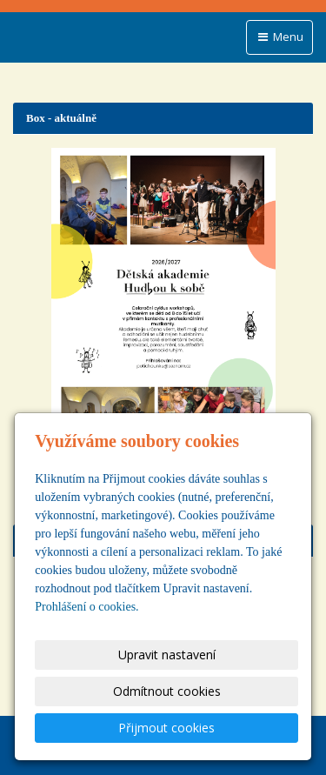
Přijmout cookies (166, 727)
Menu (279, 36)
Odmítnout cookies (167, 691)
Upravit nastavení (167, 654)
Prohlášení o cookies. (86, 606)
